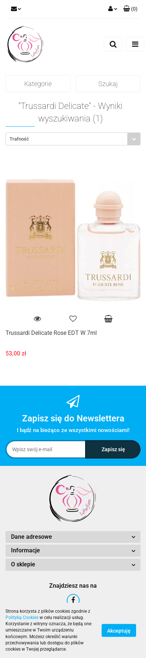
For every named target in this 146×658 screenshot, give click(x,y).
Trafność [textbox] (19, 139)
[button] (130, 9)
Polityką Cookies (22, 617)
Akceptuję (119, 631)
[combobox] (73, 138)
